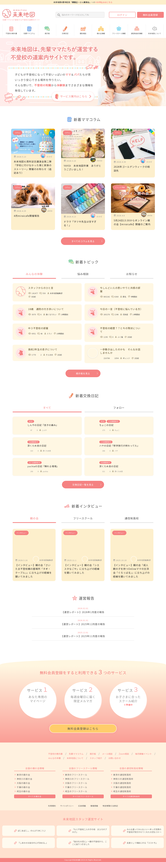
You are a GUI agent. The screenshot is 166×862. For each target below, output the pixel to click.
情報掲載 (94, 805)
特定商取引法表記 (110, 805)
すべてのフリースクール (83, 796)
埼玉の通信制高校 (122, 791)
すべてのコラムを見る (83, 241)
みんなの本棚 (54, 758)
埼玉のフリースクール (76, 791)
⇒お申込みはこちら (103, 2)
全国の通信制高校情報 (131, 768)
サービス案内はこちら (73, 96)
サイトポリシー (67, 805)
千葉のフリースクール (76, 787)
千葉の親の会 (23, 787)
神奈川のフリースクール (77, 778)
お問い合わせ (114, 758)
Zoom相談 (124, 753)
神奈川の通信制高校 (123, 778)
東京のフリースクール (76, 774)
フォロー (118, 408)
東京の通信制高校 (122, 774)
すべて (47, 408)
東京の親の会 (23, 774)
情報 (119, 30)
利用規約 (52, 805)
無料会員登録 (150, 15)
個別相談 (83, 30)
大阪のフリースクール (76, 782)
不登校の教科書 (11, 30)
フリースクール (83, 518)
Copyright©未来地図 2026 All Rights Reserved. (83, 860)
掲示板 (47, 30)
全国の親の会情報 (34, 768)
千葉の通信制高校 (122, 787)
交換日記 (65, 30)
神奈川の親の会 (24, 778)
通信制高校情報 (137, 30)
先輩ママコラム (29, 30)
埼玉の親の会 (23, 791)
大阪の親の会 (23, 782)
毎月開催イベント (143, 753)
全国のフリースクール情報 (83, 768)
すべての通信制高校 (131, 796)
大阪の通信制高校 (122, 782)
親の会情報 (101, 30)
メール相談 (107, 753)
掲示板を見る (83, 373)
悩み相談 (83, 274)
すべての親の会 (35, 796)
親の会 (34, 518)
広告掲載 (82, 805)
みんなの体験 (34, 274)
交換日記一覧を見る (83, 484)
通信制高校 (132, 518)
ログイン (122, 15)
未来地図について (154, 30)
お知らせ (131, 274)
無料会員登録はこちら (83, 728)
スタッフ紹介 (96, 758)
